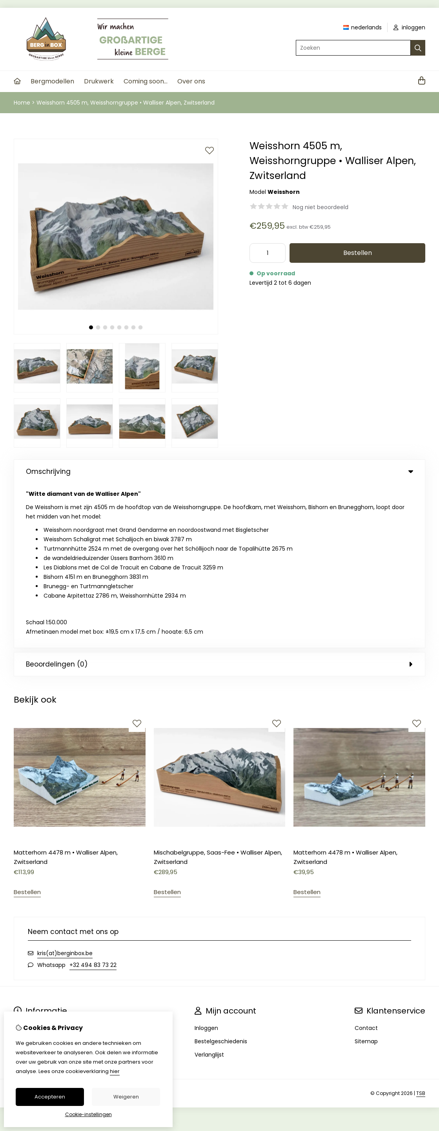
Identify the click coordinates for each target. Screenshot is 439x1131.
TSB (420, 928)
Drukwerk (99, 81)
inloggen (409, 27)
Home (22, 103)
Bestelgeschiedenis (221, 877)
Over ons (191, 81)
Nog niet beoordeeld (320, 207)
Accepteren (50, 1096)
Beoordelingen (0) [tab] (219, 499)
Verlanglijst (209, 890)
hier (115, 1071)
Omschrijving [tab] (219, 471)
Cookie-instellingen (88, 1114)
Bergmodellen (52, 81)
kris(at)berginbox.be (65, 789)
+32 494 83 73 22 (93, 800)
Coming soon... (146, 81)
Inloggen (206, 863)
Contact (366, 863)
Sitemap (366, 877)
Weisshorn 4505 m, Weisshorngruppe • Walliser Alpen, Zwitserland (125, 103)
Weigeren (126, 1096)
